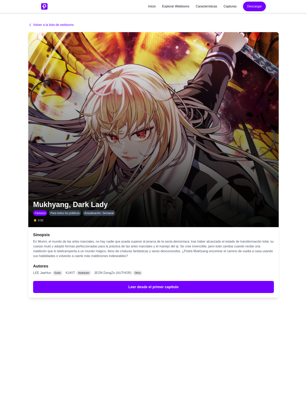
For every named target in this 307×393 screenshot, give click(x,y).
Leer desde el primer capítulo (153, 287)
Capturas (230, 6)
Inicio (152, 6)
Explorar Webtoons (175, 6)
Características (206, 6)
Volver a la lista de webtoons (51, 25)
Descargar (254, 6)
